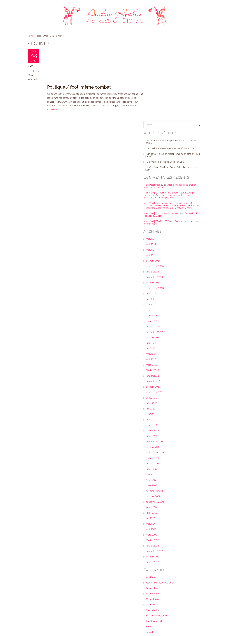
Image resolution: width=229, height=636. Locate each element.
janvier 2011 (155, 358)
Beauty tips (155, 510)
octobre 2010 (156, 369)
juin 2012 (153, 270)
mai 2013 (154, 226)
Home (30, 35)
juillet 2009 (154, 391)
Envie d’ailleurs (156, 532)
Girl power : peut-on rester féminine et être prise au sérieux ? (173, 74)
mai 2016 (154, 171)
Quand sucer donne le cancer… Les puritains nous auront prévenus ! (173, 116)
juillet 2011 (154, 325)
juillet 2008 (154, 435)
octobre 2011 (156, 308)
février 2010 (155, 380)
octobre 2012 (156, 259)
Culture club (155, 526)
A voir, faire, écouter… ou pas (164, 504)
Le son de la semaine (159, 559)
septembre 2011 (158, 314)
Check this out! (157, 521)
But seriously (155, 515)
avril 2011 (154, 341)
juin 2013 (153, 221)
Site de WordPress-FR (161, 618)
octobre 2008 (156, 418)
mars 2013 (154, 237)
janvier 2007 (155, 484)
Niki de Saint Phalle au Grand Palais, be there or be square (172, 88)
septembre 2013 (158, 210)
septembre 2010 (158, 374)
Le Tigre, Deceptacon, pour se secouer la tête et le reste (171, 127)
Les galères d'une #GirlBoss (163, 565)
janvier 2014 (155, 193)
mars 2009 (154, 407)
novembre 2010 (157, 363)
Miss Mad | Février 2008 (159, 143)
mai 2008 (154, 445)
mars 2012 (154, 287)
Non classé (154, 570)
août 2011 (154, 319)
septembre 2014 (158, 188)
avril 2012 (154, 281)
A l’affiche (154, 499)
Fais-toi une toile (157, 543)
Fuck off (153, 548)
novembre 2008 (157, 413)
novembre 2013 (157, 199)
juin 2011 (153, 330)
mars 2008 (154, 456)
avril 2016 (154, 177)
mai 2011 (154, 336)
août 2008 (154, 429)
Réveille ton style (158, 581)
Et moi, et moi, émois (159, 537)
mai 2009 (154, 396)
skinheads (33, 78)
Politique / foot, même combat (79, 50)
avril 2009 (154, 402)
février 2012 (155, 292)
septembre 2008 (158, 424)
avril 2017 (154, 166)
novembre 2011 (157, 303)
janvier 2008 (155, 467)
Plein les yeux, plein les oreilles (164, 576)
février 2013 (155, 243)
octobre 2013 (156, 204)
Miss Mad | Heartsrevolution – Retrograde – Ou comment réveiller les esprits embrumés (171, 123)
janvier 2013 (155, 248)
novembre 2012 (157, 254)
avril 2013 (154, 232)
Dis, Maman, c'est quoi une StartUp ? (168, 81)
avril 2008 (154, 451)
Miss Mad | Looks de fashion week (164, 135)
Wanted (153, 587)
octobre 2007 (156, 478)
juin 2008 (153, 440)
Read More (74, 73)
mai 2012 (154, 276)
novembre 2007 (157, 473)
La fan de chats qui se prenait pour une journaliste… (172, 105)
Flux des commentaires (161, 613)
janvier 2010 (155, 385)
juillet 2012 (154, 265)
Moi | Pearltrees (154, 104)
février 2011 (155, 352)
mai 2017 (154, 161)
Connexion (154, 602)
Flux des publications (159, 607)
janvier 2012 (155, 298)
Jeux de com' (155, 554)
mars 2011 (154, 347)
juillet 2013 (154, 215)
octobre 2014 (156, 182)
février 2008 (155, 462)
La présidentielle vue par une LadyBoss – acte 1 (174, 68)
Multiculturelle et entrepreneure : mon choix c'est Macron (173, 61)
